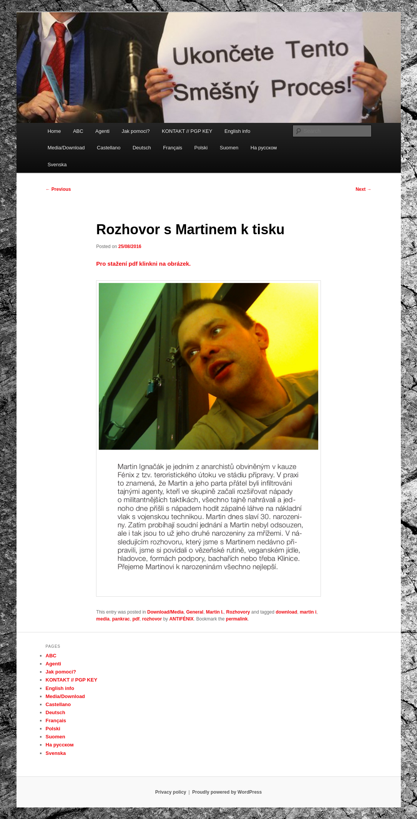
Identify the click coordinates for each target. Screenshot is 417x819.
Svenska (57, 164)
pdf (136, 619)
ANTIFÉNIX (181, 619)
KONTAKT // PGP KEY (187, 131)
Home (54, 131)
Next (363, 189)
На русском (264, 148)
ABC (78, 131)
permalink (237, 619)
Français (172, 148)
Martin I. (215, 612)
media (103, 619)
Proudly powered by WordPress (227, 792)
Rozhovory (238, 612)
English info (237, 131)
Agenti (102, 131)
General (194, 612)
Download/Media (165, 612)
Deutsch (142, 148)
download (286, 612)
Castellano (108, 148)
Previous (58, 189)
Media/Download (66, 148)
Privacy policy (170, 792)
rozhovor (152, 619)
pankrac (121, 619)
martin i (308, 612)
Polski (201, 148)
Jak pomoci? (135, 131)
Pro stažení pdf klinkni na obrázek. (143, 263)
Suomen (229, 148)
